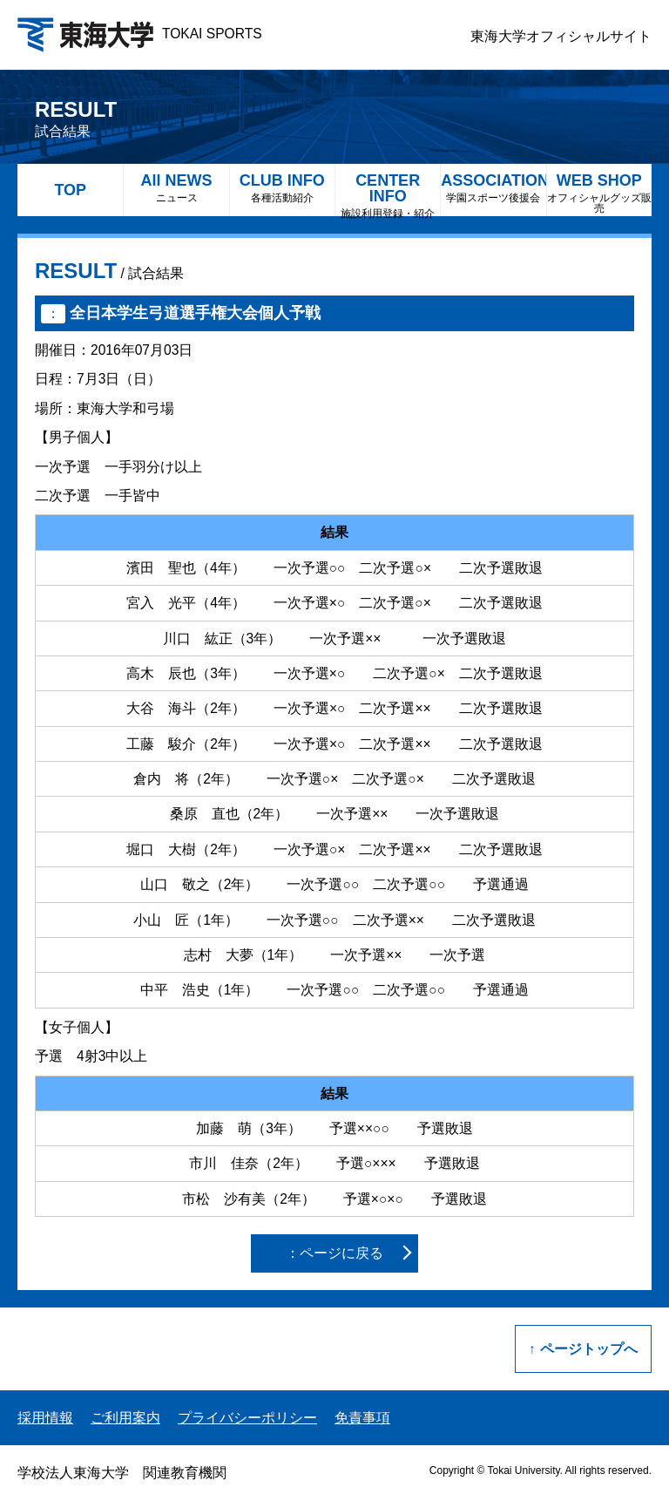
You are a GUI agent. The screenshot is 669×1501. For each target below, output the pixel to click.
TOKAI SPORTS (139, 33)
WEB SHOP (599, 193)
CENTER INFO (387, 194)
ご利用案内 (125, 1417)
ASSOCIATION (493, 188)
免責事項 (362, 1417)
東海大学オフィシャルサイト (561, 36)
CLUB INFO (282, 188)
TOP (70, 190)
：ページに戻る (334, 1253)
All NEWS (176, 188)
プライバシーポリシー (247, 1417)
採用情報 (45, 1417)
